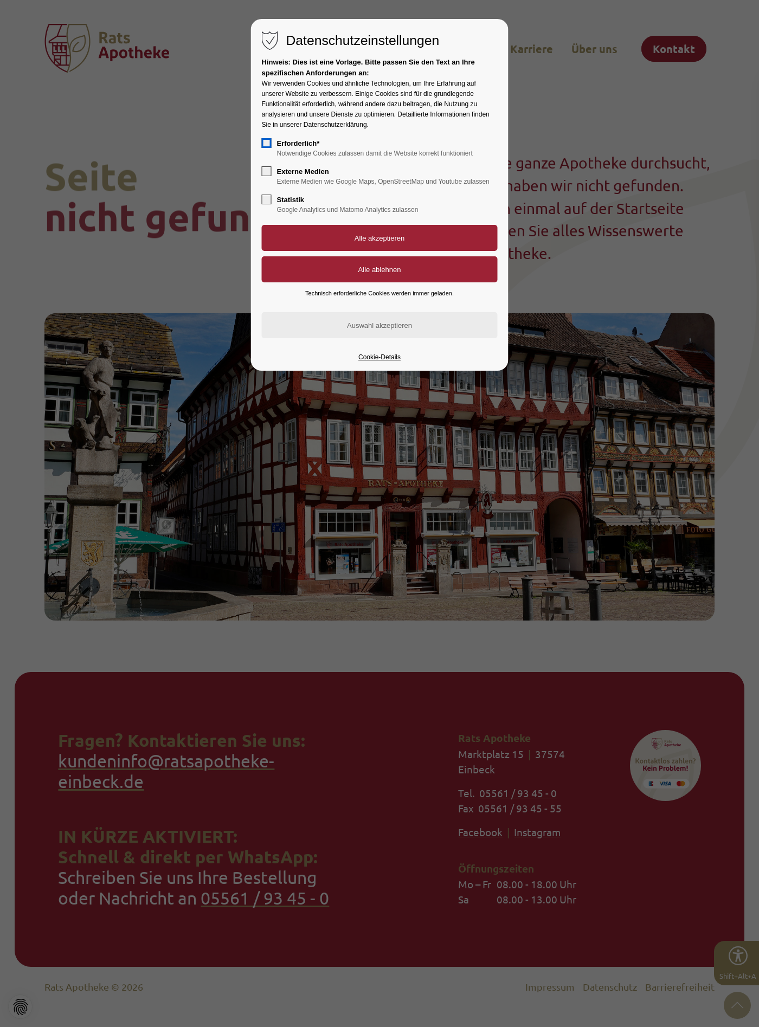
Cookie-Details (379, 357)
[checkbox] (267, 143)
